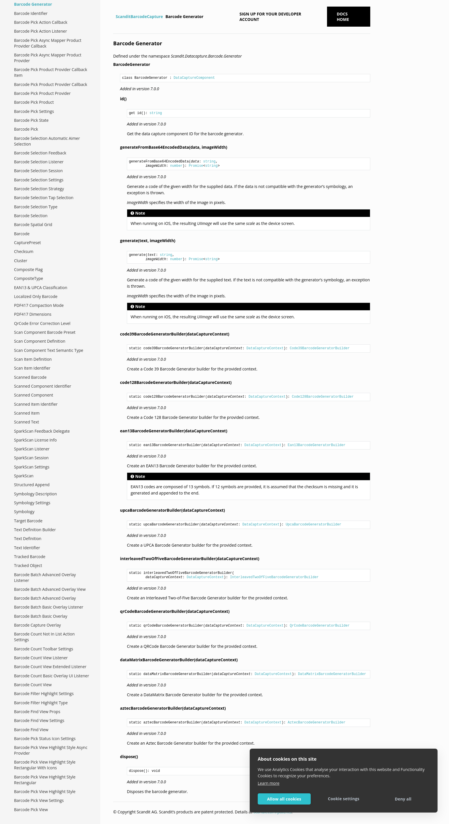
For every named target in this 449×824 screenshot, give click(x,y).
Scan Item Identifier (32, 368)
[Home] (114, 16)
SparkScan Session (31, 457)
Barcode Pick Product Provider (42, 93)
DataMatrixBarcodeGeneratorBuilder (332, 674)
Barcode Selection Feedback (40, 153)
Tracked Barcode (29, 556)
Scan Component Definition (39, 341)
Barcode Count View (33, 684)
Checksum (24, 251)
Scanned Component (33, 395)
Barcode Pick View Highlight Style (45, 791)
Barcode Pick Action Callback (40, 22)
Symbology (24, 511)
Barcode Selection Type (36, 206)
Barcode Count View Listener (41, 657)
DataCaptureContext (265, 348)
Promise (196, 166)
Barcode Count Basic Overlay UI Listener (51, 675)
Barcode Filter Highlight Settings (44, 693)
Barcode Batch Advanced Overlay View (50, 589)
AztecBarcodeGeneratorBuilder (317, 723)
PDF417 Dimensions (32, 314)
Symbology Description (35, 494)
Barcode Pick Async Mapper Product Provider (47, 57)
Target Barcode (28, 520)
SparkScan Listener (32, 449)
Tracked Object (28, 565)
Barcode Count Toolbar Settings (43, 649)
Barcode (21, 233)
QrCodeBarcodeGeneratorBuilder (320, 626)
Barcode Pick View (31, 809)
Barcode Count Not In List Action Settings (44, 636)
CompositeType (28, 278)
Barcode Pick (26, 129)
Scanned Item (27, 413)
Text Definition (27, 538)
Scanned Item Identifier (36, 404)
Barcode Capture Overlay (37, 625)
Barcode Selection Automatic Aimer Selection (47, 141)
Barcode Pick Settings (34, 111)
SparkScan (24, 475)
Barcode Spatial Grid (33, 224)
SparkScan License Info (35, 440)
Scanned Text (26, 422)
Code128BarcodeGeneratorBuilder (323, 397)
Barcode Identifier (31, 13)
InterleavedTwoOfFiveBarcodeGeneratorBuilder (274, 577)
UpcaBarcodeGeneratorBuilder (313, 525)
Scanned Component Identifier (42, 386)
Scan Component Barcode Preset (45, 332)
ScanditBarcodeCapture (139, 16)
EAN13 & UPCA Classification (40, 287)
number (176, 166)
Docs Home (343, 16)
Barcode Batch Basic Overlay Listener (48, 607)
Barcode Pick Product (34, 102)
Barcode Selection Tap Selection (43, 197)
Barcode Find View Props (37, 711)
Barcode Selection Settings (38, 180)
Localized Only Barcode (36, 296)
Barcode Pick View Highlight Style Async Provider (50, 750)
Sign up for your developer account (270, 16)
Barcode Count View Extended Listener (50, 666)
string (155, 113)
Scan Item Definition (33, 359)
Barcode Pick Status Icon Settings (45, 738)
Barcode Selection (31, 215)
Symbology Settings (32, 502)
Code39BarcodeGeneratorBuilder (320, 348)
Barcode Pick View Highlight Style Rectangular (45, 779)
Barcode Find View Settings (39, 720)
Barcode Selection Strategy (39, 188)
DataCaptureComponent (194, 78)
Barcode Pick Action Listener (40, 31)
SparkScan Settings (31, 467)
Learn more (268, 783)
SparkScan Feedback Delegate (42, 431)
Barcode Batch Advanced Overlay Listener (45, 577)
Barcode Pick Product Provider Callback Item (50, 72)
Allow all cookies (284, 799)
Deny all (403, 799)
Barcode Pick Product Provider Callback (50, 84)
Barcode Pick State (31, 120)
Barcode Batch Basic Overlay (40, 616)
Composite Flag (28, 269)
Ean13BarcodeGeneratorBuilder (317, 445)
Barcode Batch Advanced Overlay (45, 598)
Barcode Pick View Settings (39, 800)
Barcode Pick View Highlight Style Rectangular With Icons (45, 764)
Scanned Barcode (30, 377)
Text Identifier (27, 547)
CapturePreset (27, 242)
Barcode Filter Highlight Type (41, 702)
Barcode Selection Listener (39, 161)
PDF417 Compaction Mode (39, 305)
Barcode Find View (31, 729)
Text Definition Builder (35, 529)
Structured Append (32, 484)
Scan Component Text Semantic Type (48, 350)
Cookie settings (343, 798)
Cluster (20, 260)
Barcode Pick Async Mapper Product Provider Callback (47, 43)
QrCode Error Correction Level (42, 323)
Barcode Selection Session (38, 170)
